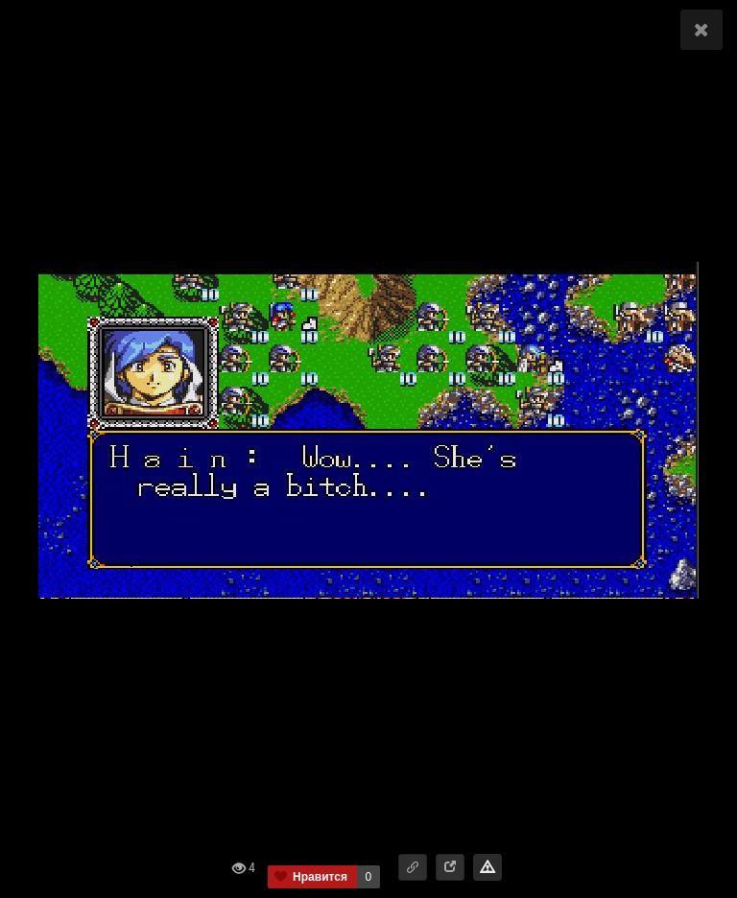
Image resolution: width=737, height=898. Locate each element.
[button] (412, 867)
